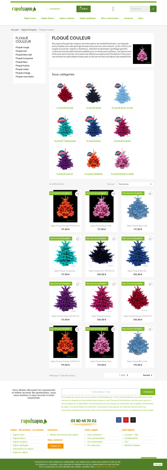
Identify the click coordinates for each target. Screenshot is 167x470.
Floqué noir (21, 51)
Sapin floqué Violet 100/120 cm (65, 316)
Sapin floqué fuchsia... (102, 316)
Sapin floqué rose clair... (102, 225)
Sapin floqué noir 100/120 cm (102, 271)
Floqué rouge (22, 47)
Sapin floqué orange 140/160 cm (65, 361)
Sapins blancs (47, 18)
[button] (56, 446)
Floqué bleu (21, 62)
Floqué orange (23, 73)
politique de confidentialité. (105, 467)
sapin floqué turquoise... (65, 271)
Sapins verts (30, 18)
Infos (140, 18)
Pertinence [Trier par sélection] (136, 184)
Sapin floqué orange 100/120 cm (65, 225)
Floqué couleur (23, 40)
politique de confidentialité (77, 404)
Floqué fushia (22, 65)
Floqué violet (22, 69)
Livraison (128, 18)
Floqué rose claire (25, 76)
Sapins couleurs (66, 18)
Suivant (148, 375)
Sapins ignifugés (88, 18)
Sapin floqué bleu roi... (138, 271)
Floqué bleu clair (24, 54)
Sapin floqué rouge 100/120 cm (138, 316)
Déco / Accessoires (110, 18)
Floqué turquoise (24, 58)
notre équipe (148, 410)
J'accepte (158, 464)
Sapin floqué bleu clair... (138, 225)
